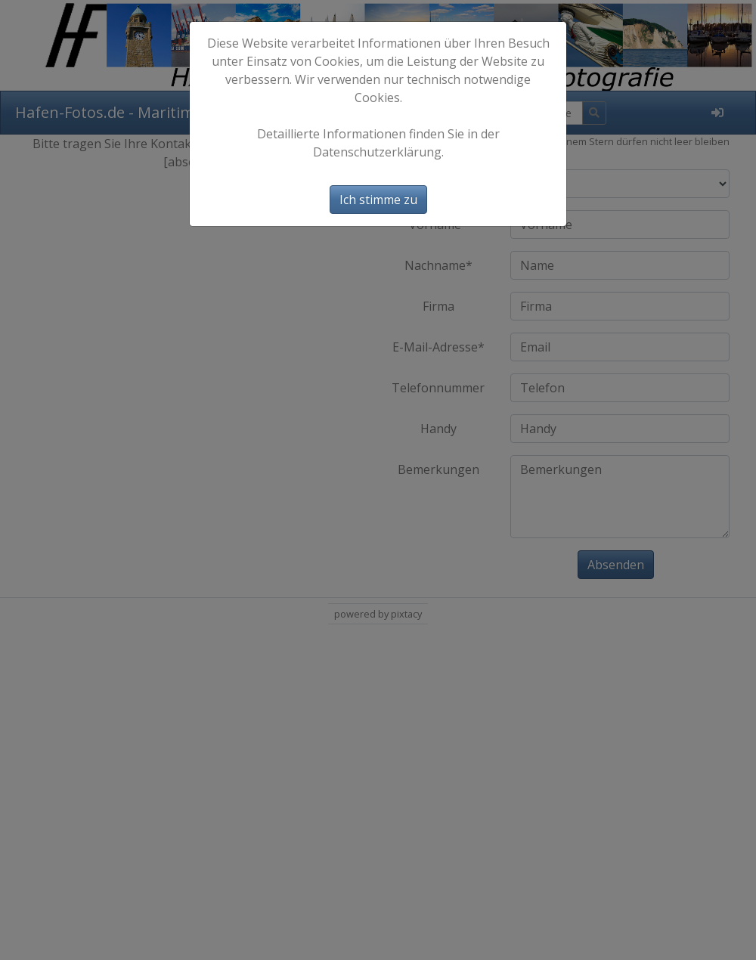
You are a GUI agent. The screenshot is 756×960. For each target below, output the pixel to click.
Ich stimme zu (378, 199)
